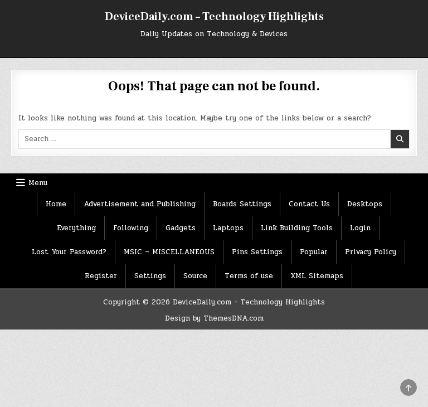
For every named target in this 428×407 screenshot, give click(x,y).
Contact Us (309, 204)
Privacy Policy (370, 252)
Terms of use (249, 276)
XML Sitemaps (316, 276)
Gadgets (181, 228)
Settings (150, 276)
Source (195, 276)
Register (101, 276)
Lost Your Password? (69, 252)
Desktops (364, 204)
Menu (37, 182)
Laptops (228, 228)
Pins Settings (257, 252)
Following (130, 228)
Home (56, 204)
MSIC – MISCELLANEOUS (169, 252)
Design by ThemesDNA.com (214, 318)
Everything (76, 228)
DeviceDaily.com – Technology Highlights (214, 16)
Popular (314, 252)
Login (360, 228)
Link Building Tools (297, 228)
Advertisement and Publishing (140, 204)
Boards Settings (242, 204)
